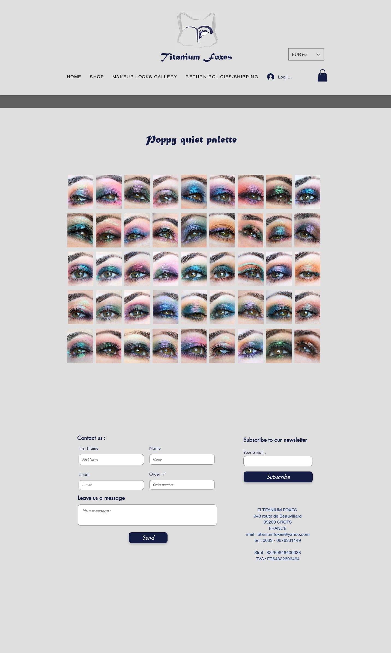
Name (155, 448)
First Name (89, 448)
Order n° (157, 474)
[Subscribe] (278, 476)
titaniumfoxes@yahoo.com (284, 534)
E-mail (84, 474)
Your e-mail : (254, 452)
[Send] (148, 537)
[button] (306, 54)
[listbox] (306, 54)
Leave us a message (101, 498)
